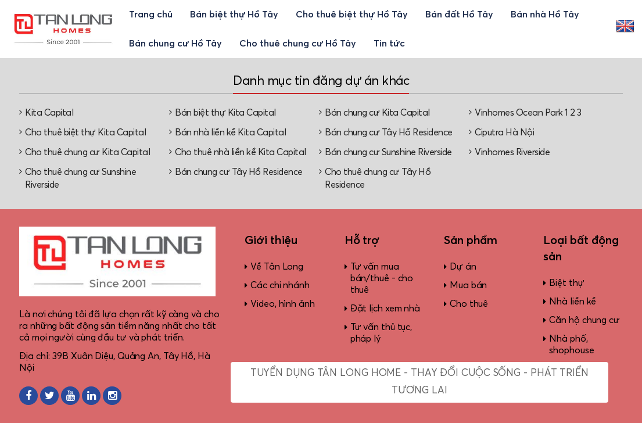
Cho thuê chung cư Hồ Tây (297, 43)
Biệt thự (566, 283)
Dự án (463, 266)
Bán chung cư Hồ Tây (175, 43)
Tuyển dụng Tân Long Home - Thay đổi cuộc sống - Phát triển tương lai (419, 382)
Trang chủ (151, 14)
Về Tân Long (276, 266)
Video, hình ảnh (282, 304)
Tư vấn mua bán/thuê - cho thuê (382, 278)
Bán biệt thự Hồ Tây (234, 14)
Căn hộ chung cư (584, 320)
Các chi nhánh (280, 285)
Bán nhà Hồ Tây (545, 14)
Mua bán (468, 285)
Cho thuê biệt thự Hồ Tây (352, 14)
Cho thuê (469, 304)
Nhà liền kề (572, 301)
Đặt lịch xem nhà (385, 308)
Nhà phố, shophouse (571, 344)
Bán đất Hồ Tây (459, 14)
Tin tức (389, 43)
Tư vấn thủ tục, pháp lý (381, 332)
